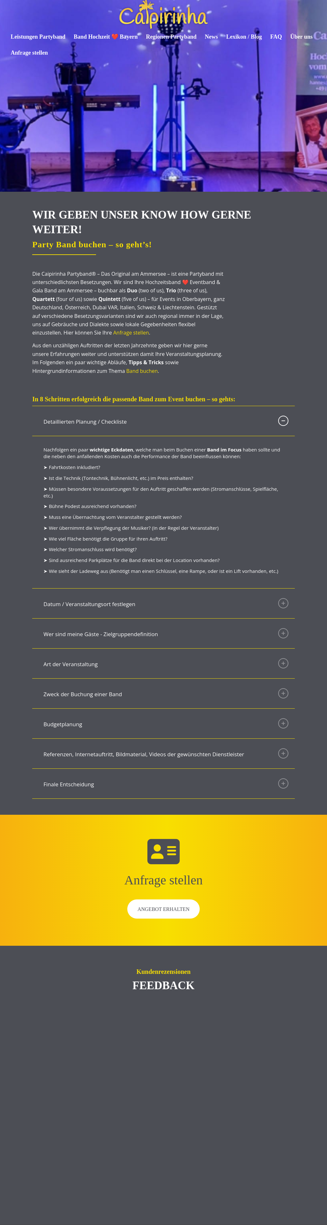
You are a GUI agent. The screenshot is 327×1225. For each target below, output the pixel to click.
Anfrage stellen (131, 332)
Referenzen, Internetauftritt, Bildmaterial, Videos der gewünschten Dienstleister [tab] (165, 753)
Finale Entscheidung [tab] (165, 783)
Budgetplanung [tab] (165, 723)
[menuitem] (38, 37)
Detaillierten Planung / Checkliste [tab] (165, 421)
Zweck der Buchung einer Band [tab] (165, 693)
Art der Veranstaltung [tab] (165, 663)
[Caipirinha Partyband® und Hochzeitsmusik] (163, 14)
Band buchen (142, 370)
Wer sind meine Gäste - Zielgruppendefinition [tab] (165, 633)
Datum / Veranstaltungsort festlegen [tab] (165, 603)
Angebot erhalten (163, 909)
